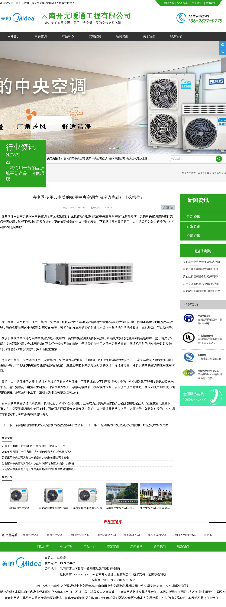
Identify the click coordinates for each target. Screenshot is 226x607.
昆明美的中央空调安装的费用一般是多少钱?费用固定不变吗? (141, 425)
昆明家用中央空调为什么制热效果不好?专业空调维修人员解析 (38, 463)
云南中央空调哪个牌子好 (173, 585)
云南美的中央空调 (14, 403)
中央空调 (41, 36)
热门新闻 (203, 250)
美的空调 (169, 3)
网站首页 (14, 36)
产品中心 (68, 36)
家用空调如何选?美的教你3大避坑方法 (203, 283)
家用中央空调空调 (97, 158)
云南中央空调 (60, 585)
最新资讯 (193, 217)
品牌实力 (191, 305)
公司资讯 (193, 236)
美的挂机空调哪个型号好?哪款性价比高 (203, 276)
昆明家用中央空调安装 (141, 585)
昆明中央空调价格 (82, 585)
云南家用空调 (117, 158)
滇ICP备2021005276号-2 (119, 580)
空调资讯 (182, 3)
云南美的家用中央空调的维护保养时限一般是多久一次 (33, 446)
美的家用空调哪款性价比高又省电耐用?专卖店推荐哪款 (203, 291)
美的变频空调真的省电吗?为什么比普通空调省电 (203, 269)
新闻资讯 (122, 36)
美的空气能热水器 (136, 158)
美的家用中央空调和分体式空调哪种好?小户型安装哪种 (203, 261)
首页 (200, 173)
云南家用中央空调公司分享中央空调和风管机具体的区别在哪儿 (39, 469)
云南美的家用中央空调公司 (129, 221)
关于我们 (197, 3)
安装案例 (95, 36)
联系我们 (211, 3)
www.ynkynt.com (77, 207)
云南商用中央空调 (74, 158)
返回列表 (168, 207)
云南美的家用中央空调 (32, 216)
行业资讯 (193, 226)
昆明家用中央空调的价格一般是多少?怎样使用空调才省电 (35, 457)
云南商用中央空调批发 (110, 585)
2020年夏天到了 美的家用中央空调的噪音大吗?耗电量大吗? (36, 451)
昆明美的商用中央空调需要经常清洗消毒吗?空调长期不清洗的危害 (60, 425)
